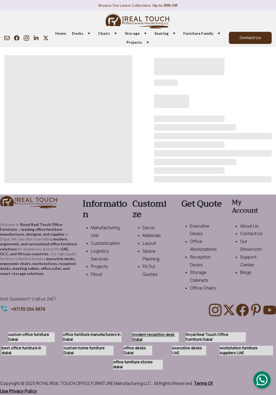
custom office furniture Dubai (29, 338)
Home (60, 33)
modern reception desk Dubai (153, 338)
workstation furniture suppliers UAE (239, 352)
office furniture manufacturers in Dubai (92, 338)
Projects (134, 42)
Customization (105, 252)
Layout (149, 252)
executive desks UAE (187, 352)
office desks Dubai (135, 352)
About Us (249, 235)
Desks (77, 33)
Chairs (104, 33)
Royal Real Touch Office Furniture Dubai (207, 338)
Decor (149, 236)
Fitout (96, 283)
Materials (152, 244)
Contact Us (250, 37)
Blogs (245, 281)
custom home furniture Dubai (84, 352)
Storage (132, 33)
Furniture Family (198, 33)
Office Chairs (203, 297)
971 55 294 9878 (29, 310)
